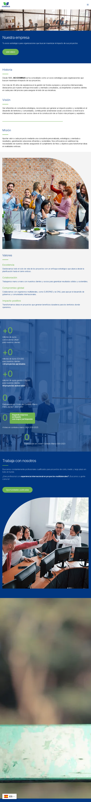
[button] (10, 52)
